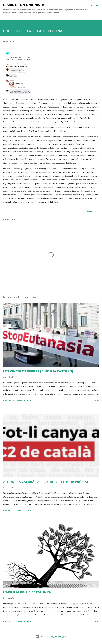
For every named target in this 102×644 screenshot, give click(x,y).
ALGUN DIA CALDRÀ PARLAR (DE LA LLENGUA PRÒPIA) (45, 481)
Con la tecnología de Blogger (51, 636)
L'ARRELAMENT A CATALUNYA (27, 592)
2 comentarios (24, 621)
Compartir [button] (90, 211)
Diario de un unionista (23, 5)
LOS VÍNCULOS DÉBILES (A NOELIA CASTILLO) (38, 371)
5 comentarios (24, 400)
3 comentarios (24, 510)
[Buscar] (90, 4)
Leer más (94, 400)
